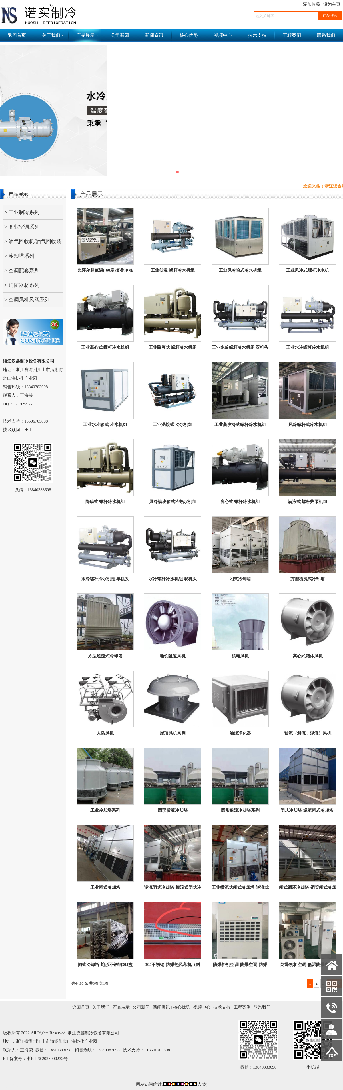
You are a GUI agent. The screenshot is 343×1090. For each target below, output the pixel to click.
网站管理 (11, 1085)
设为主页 (331, 4)
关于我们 (53, 35)
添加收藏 (311, 4)
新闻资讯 (154, 35)
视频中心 (223, 35)
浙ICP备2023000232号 (47, 1058)
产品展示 (87, 35)
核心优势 (189, 35)
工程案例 (292, 35)
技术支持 (257, 35)
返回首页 (17, 35)
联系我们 (326, 35)
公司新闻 (120, 35)
